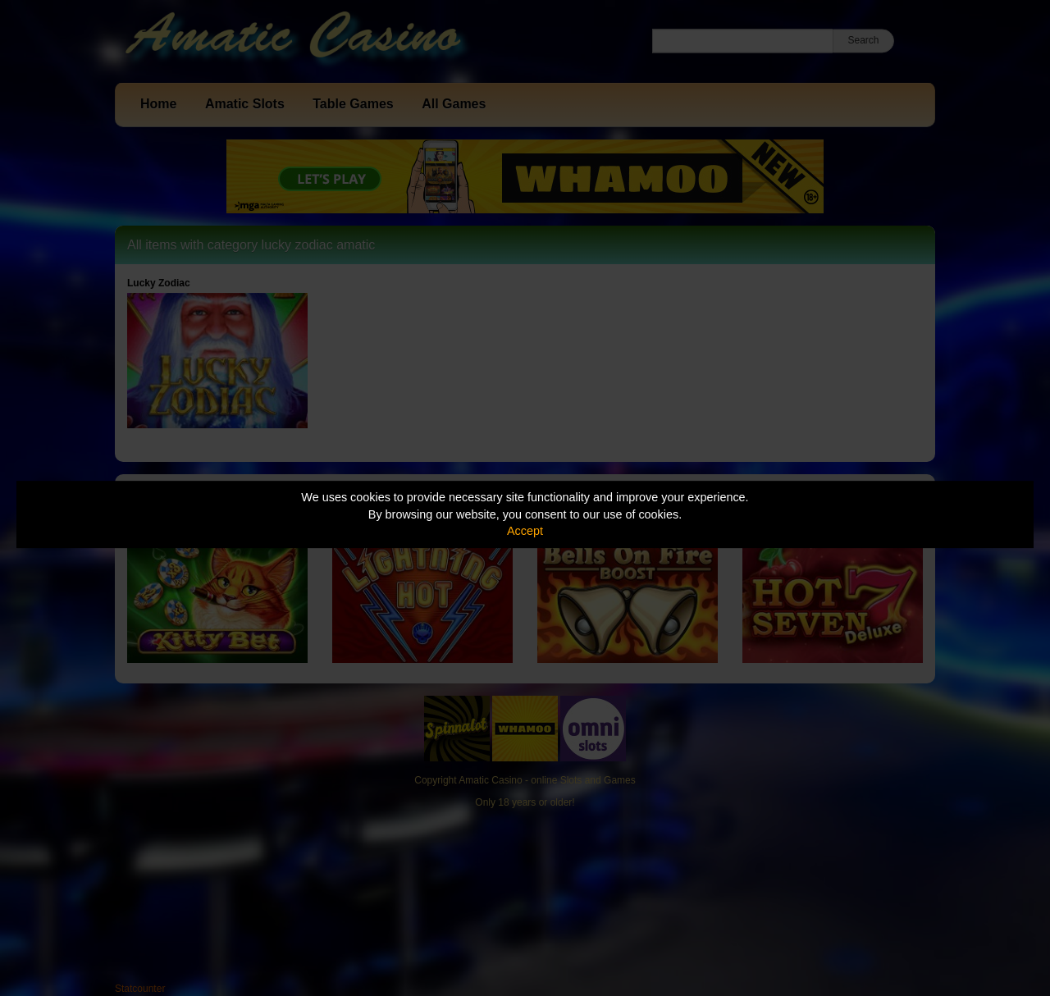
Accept (525, 530)
